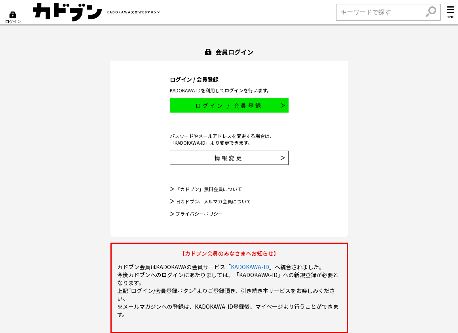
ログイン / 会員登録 (240, 105)
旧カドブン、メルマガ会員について (213, 201)
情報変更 (250, 158)
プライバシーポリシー (199, 214)
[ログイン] (13, 18)
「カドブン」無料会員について (208, 189)
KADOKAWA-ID (250, 267)
